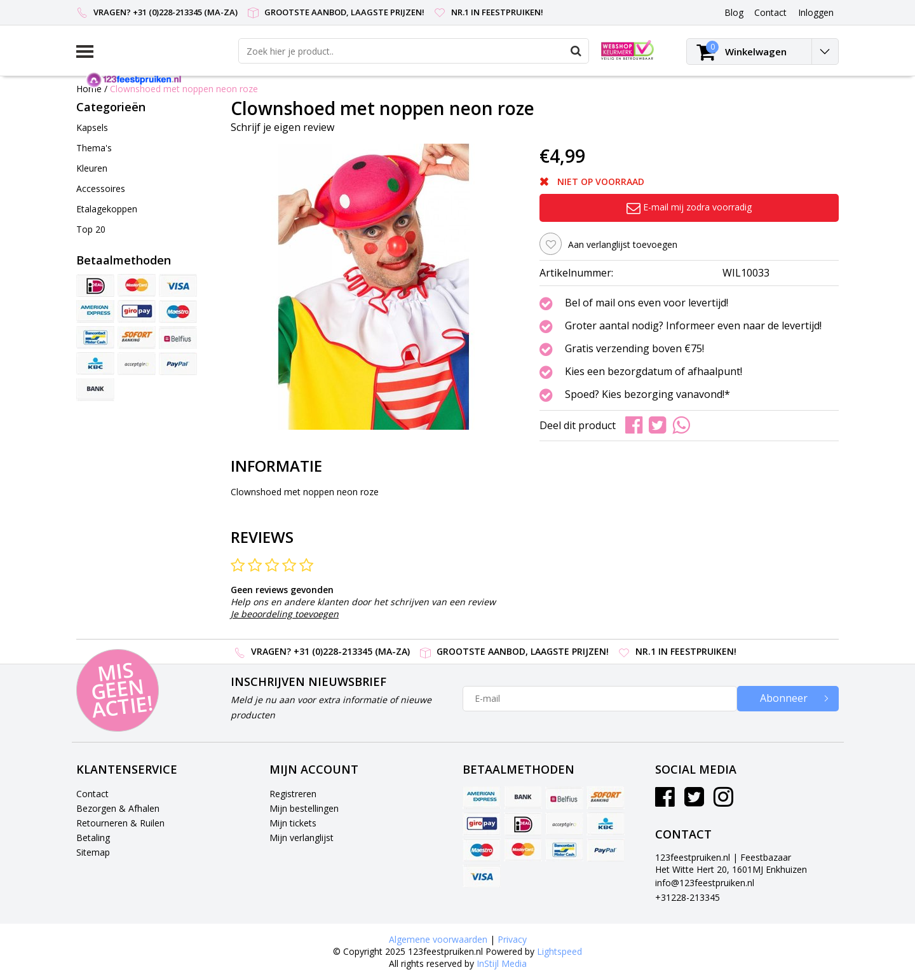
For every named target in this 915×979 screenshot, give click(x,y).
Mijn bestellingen (304, 808)
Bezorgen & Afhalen (117, 808)
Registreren (292, 794)
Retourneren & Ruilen (120, 823)
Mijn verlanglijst (301, 838)
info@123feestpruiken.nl (704, 883)
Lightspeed (559, 951)
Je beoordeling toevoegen (285, 614)
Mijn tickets (292, 823)
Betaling (93, 838)
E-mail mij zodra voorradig (689, 207)
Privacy (512, 939)
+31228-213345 (687, 897)
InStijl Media (502, 963)
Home (89, 89)
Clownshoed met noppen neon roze (184, 89)
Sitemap (93, 852)
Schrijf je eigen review (282, 127)
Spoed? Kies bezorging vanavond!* (647, 395)
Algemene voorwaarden (438, 939)
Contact (92, 794)
